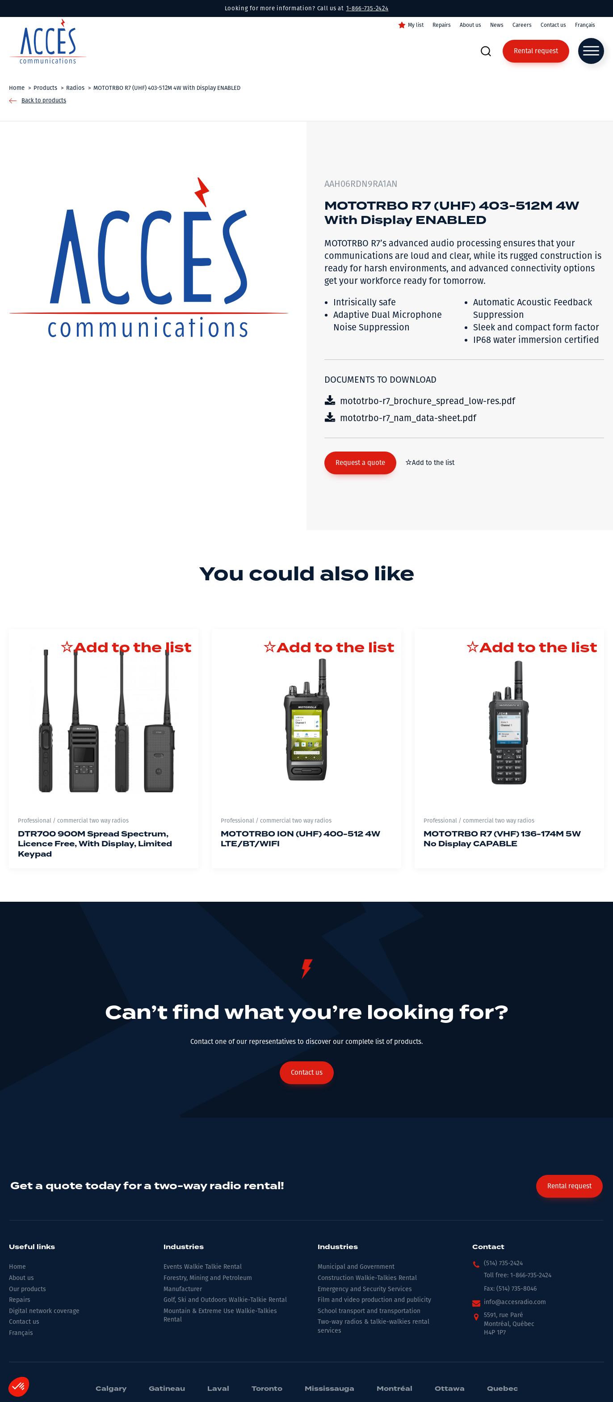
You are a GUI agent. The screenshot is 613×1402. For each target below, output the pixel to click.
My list (416, 25)
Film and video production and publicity (374, 1300)
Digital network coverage (44, 1311)
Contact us (553, 25)
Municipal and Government (356, 1267)
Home (17, 1267)
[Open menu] (591, 51)
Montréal (394, 1389)
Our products (27, 1289)
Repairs (441, 25)
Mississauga (329, 1389)
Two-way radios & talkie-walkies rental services (373, 1326)
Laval (218, 1389)
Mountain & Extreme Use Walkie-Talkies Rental (220, 1315)
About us (470, 25)
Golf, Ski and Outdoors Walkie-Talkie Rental (225, 1300)
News (497, 25)
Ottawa (450, 1389)
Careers (522, 25)
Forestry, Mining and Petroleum (208, 1278)
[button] (360, 463)
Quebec (502, 1389)
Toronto (267, 1389)
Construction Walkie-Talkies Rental (367, 1278)
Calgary (111, 1389)
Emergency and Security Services (365, 1289)
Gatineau (167, 1389)
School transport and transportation (369, 1311)
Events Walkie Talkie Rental (203, 1267)
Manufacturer (183, 1289)
